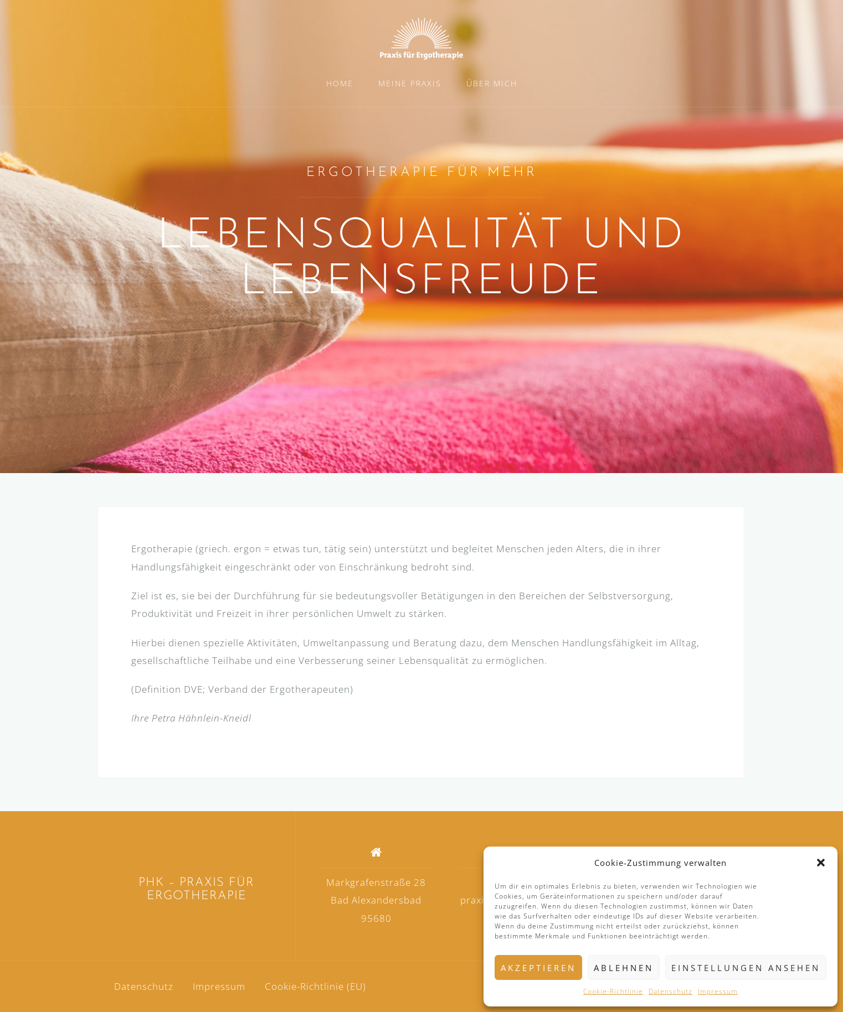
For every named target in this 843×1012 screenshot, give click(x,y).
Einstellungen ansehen (745, 967)
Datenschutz (670, 991)
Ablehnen (624, 967)
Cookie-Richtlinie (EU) (315, 986)
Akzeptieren (538, 967)
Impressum (718, 991)
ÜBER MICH (491, 83)
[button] (820, 862)
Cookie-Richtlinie (613, 991)
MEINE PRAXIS (409, 83)
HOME (339, 83)
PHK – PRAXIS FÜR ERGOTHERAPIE (196, 889)
